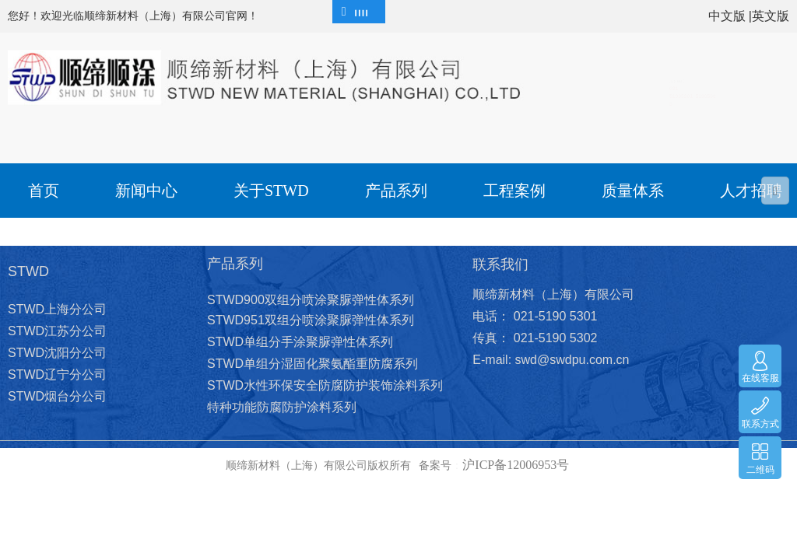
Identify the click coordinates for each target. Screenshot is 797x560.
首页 (43, 190)
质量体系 (633, 190)
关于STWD (271, 190)
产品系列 (396, 190)
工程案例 (514, 190)
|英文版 (769, 16)
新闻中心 (146, 190)
